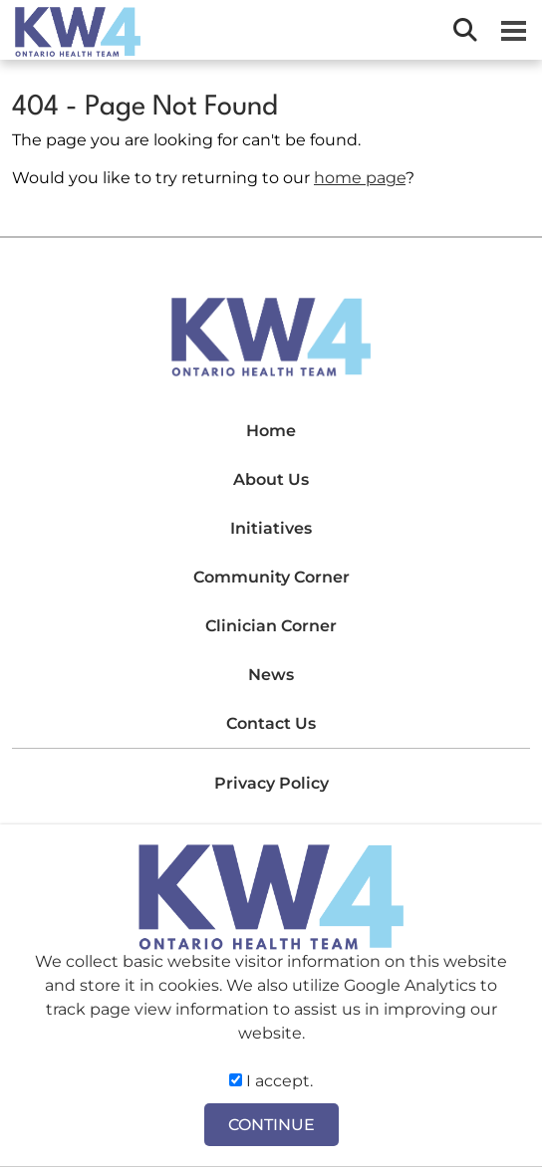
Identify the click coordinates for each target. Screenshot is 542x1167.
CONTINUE (271, 1124)
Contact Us (271, 723)
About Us (271, 479)
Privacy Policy (271, 783)
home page (360, 177)
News (271, 674)
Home (271, 430)
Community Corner (271, 577)
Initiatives (271, 528)
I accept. (271, 1080)
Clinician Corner (271, 625)
